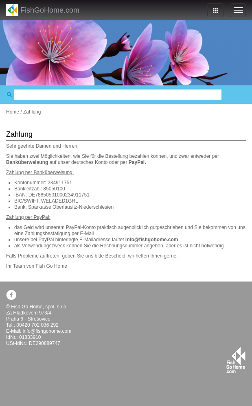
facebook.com (11, 295)
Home (12, 112)
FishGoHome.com (49, 10)
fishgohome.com (235, 360)
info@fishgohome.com (47, 331)
